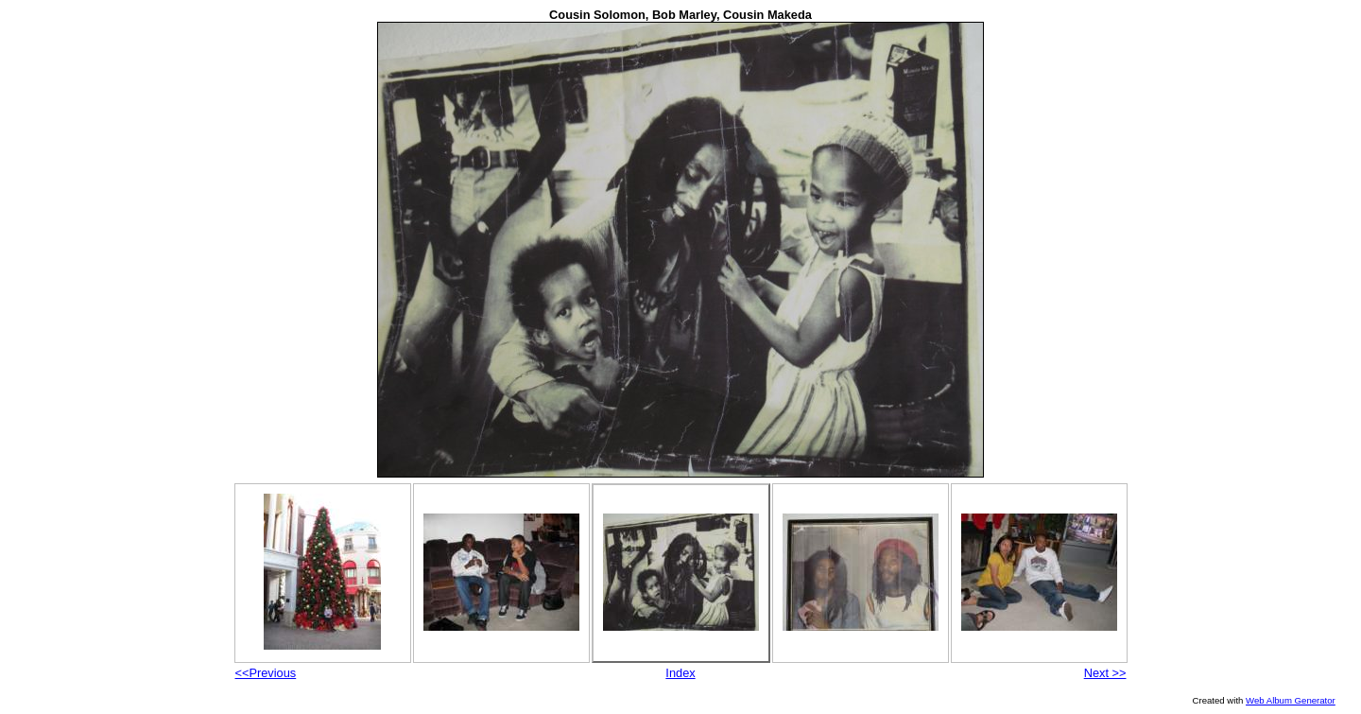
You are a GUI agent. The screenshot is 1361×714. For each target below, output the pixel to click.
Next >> (1105, 673)
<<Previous (266, 673)
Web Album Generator (1290, 700)
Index (680, 673)
